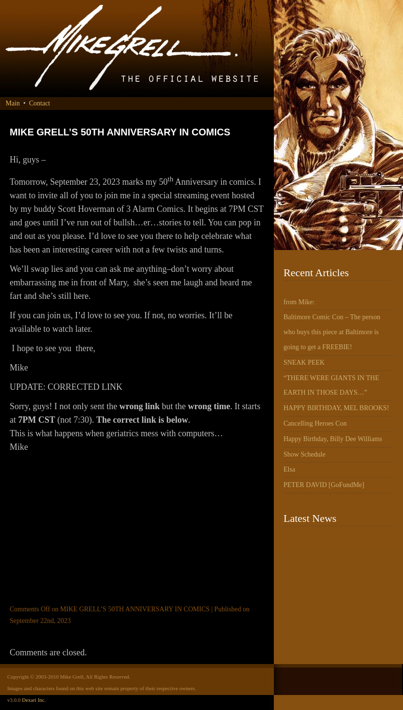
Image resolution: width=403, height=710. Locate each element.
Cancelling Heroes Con (315, 423)
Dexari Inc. (33, 700)
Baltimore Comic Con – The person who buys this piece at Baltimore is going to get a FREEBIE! (332, 332)
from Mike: (299, 302)
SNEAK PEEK (304, 362)
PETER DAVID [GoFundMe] (324, 484)
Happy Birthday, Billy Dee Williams (333, 439)
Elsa (289, 469)
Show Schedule (305, 454)
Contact (39, 103)
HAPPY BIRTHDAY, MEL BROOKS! (336, 408)
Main (13, 103)
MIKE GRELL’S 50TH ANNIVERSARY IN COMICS (120, 132)
